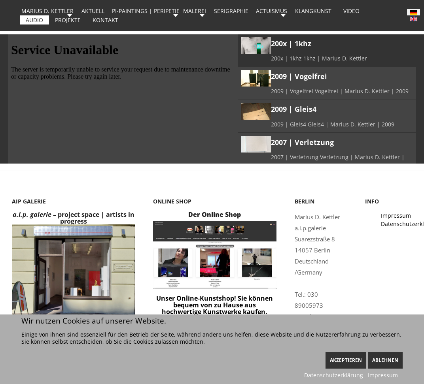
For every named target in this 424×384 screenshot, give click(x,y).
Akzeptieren (346, 360)
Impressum (383, 375)
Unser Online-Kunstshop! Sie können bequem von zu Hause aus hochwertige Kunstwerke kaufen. (214, 305)
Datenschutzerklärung (333, 375)
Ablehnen (385, 360)
